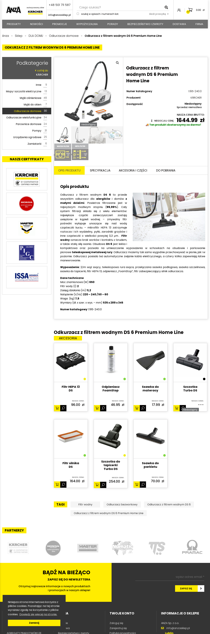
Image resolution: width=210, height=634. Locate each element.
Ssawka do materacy (150, 388)
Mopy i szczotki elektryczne (26, 91)
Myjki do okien (35, 104)
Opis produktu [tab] (69, 170)
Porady (112, 24)
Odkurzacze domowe (30, 111)
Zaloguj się (116, 623)
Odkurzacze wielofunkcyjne (26, 117)
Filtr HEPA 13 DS (71, 388)
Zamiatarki (37, 143)
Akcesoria (68, 338)
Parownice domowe (31, 124)
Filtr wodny (85, 504)
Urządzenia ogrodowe (30, 137)
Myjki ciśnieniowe (33, 98)
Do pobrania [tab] (165, 170)
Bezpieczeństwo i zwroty (145, 24)
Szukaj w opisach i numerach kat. (100, 14)
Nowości (36, 24)
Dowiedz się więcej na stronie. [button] (38, 614)
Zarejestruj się (118, 628)
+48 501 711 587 (60, 5)
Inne (41, 84)
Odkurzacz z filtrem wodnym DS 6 (169, 504)
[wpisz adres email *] (169, 577)
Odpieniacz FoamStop (111, 388)
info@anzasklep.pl (59, 15)
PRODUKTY (14, 24)
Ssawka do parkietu (150, 465)
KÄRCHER (26, 72)
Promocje (59, 24)
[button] (117, 63)
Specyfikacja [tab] (100, 170)
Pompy (39, 130)
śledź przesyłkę (158, 14)
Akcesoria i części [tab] (133, 170)
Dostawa (179, 24)
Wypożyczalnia (87, 24)
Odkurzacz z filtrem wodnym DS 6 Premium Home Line (108, 513)
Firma (199, 24)
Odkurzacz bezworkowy (122, 504)
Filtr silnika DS (71, 465)
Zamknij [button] (34, 622)
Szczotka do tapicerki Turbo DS (110, 465)
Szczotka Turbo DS (190, 388)
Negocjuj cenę (162, 120)
